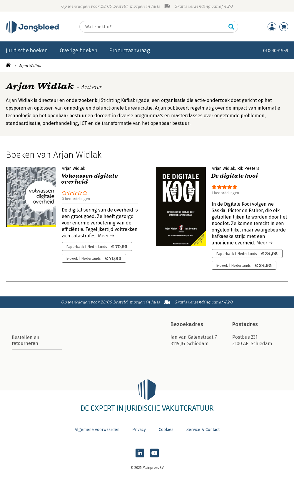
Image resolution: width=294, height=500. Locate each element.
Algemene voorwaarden (97, 429)
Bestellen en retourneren (25, 340)
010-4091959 (275, 50)
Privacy (139, 429)
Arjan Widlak (30, 65)
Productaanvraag (129, 50)
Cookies (166, 429)
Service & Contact (203, 429)
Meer (103, 236)
